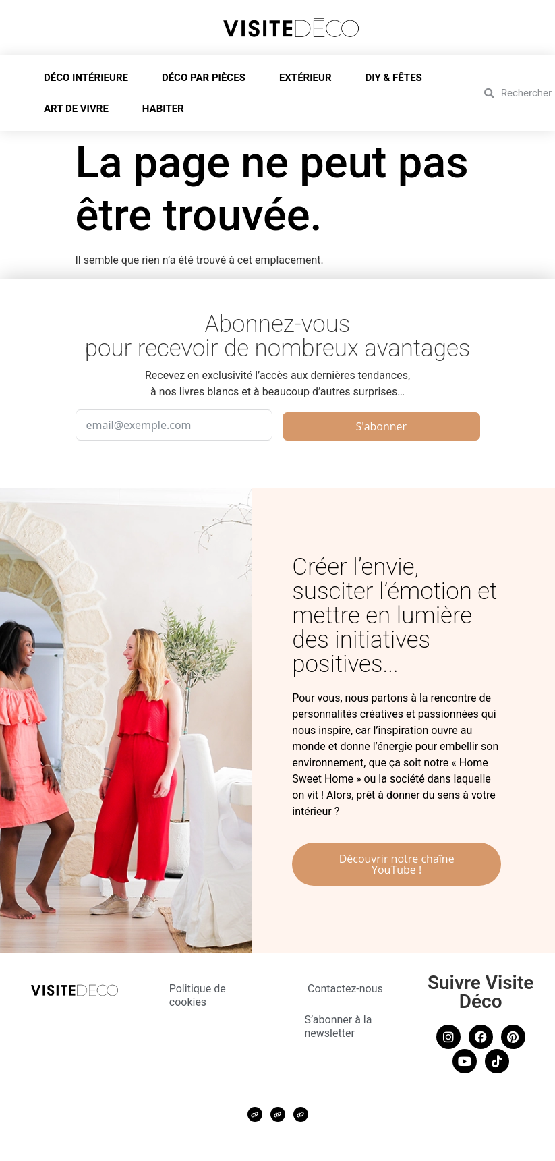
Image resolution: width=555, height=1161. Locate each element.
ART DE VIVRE (79, 108)
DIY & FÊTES (397, 77)
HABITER (166, 108)
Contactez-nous (345, 988)
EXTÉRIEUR (309, 77)
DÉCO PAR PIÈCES (207, 77)
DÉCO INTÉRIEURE (89, 77)
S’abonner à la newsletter (338, 1026)
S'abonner (381, 426)
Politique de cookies (197, 995)
